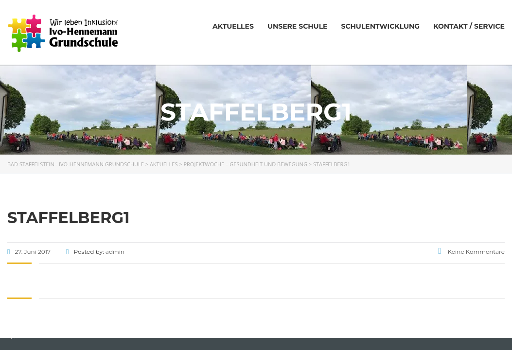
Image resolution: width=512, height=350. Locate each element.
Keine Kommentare (471, 251)
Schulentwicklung (380, 26)
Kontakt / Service (469, 26)
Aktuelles (233, 26)
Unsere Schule (297, 26)
